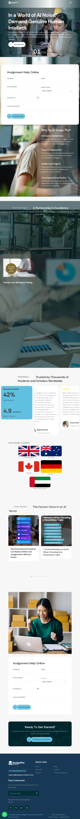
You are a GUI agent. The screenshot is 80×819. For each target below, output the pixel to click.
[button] (31, 573)
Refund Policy (64, 814)
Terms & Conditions (58, 812)
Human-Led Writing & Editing (17, 280)
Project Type (46, 85)
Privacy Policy (53, 814)
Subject (44, 676)
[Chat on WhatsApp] (4, 814)
